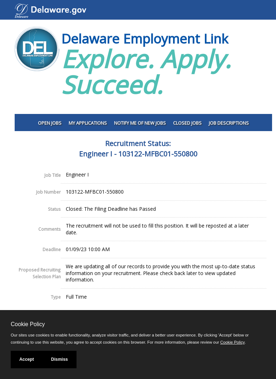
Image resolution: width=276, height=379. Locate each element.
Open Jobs (49, 123)
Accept (26, 359)
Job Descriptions (229, 123)
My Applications (88, 123)
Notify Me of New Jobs (140, 123)
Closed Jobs (187, 123)
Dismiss (59, 359)
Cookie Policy (28, 324)
